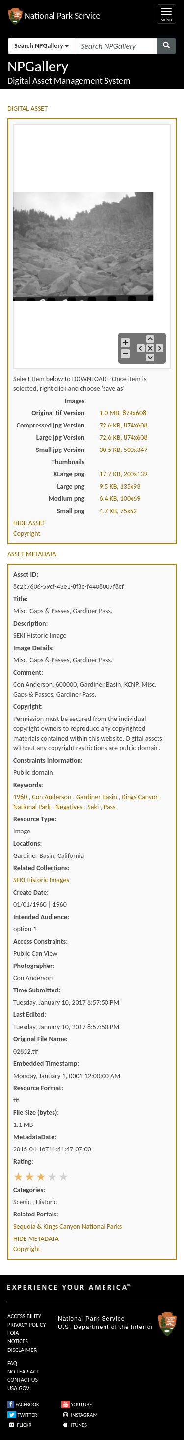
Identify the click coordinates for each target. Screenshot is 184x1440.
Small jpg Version (60, 450)
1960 (21, 797)
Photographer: (33, 966)
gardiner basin (97, 797)
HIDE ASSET (29, 523)
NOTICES (17, 1341)
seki (93, 807)
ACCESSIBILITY (24, 1316)
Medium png (67, 499)
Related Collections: (41, 868)
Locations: (27, 843)
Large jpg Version (60, 437)
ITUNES (74, 1425)
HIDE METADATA (36, 1239)
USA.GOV (18, 1388)
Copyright (26, 533)
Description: (30, 623)
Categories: (29, 1190)
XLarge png (69, 474)
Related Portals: (35, 1214)
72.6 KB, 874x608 (124, 425)
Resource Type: (34, 819)
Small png (71, 511)
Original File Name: (40, 1039)
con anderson (52, 797)
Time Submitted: (36, 990)
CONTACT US (22, 1379)
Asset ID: (25, 574)
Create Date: (31, 892)
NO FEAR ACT (23, 1371)
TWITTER (22, 1415)
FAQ (12, 1363)
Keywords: (28, 785)
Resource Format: (38, 1088)
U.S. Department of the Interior (105, 1327)
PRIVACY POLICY (26, 1324)
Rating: (23, 1161)
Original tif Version (57, 413)
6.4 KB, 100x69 (120, 499)
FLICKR (19, 1425)
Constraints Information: (48, 760)
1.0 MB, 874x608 (123, 413)
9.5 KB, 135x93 (120, 486)
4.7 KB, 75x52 (118, 511)
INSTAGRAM (79, 1415)
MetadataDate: (34, 1137)
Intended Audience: (41, 917)
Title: (20, 599)
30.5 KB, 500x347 (124, 450)
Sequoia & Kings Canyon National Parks (67, 1226)
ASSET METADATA (31, 554)
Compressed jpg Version (51, 425)
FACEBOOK (23, 1404)
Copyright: (28, 706)
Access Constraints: (40, 941)
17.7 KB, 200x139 (124, 474)
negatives (69, 807)
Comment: (28, 672)
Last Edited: (29, 1015)
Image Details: (33, 648)
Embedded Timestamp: (46, 1063)
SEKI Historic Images (41, 880)
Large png (70, 486)
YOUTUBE (76, 1404)
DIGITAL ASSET (27, 108)
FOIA (13, 1332)
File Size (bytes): (36, 1112)
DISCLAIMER (22, 1350)
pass (110, 807)
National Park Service (91, 1318)
